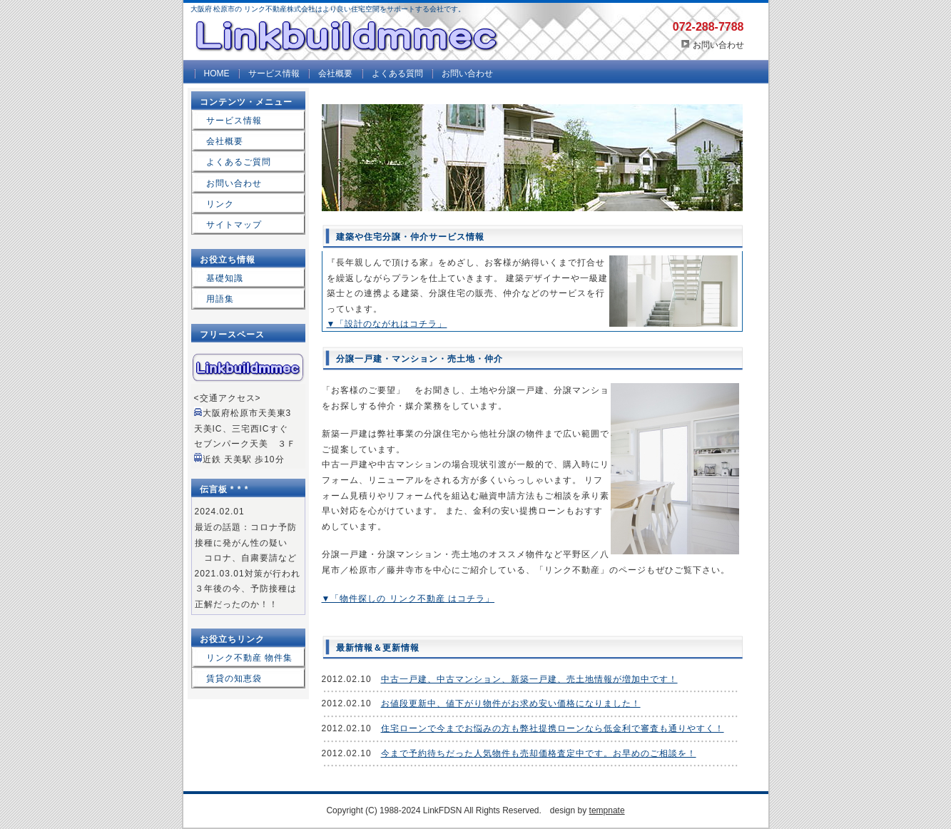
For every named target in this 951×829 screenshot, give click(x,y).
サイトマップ (234, 225)
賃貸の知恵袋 (234, 678)
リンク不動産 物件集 (249, 658)
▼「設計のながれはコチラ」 (387, 324)
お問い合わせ (718, 45)
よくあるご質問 (238, 162)
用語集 (220, 299)
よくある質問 (397, 73)
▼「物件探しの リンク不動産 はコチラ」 (408, 599)
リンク (220, 204)
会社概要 (335, 73)
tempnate (607, 810)
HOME (217, 73)
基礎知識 (224, 278)
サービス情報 (274, 73)
